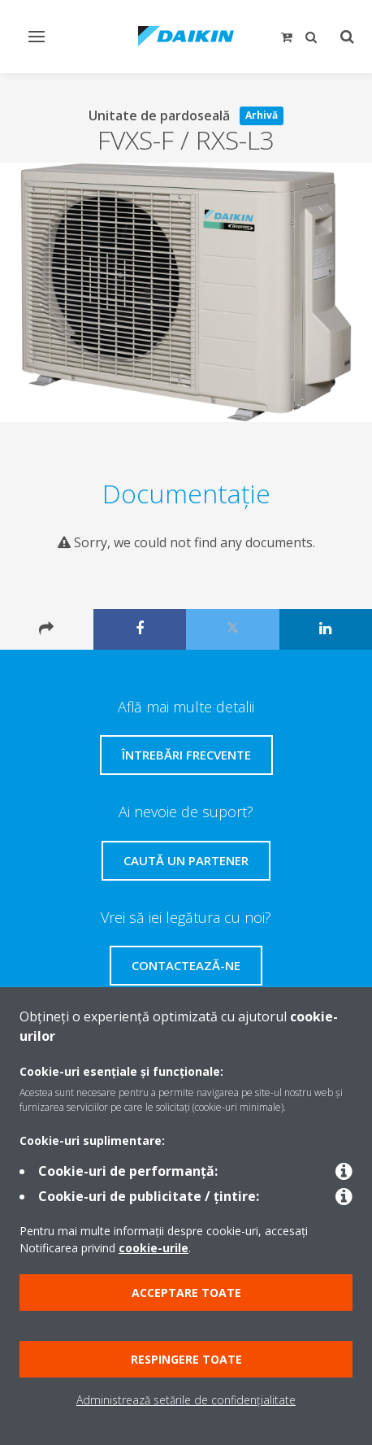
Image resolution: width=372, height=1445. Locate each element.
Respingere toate (186, 1359)
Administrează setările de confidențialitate (186, 1400)
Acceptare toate (186, 1292)
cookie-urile (153, 1248)
